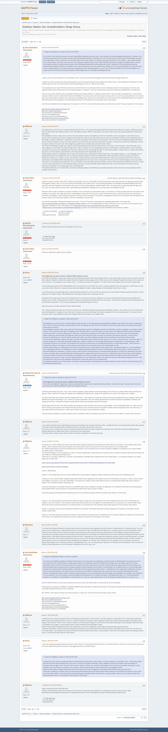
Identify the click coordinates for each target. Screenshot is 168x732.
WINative (28, 126)
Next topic (142, 36)
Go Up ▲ (145, 729)
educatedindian (31, 47)
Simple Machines (34, 729)
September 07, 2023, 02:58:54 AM (52, 685)
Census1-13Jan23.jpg (49, 211)
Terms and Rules (138, 729)
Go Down (25, 41)
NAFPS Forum (29, 8)
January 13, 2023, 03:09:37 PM (50, 47)
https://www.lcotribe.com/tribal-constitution (55, 467)
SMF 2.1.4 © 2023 (24, 729)
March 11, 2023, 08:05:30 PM (49, 552)
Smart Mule (29, 178)
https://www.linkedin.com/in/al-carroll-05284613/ (55, 118)
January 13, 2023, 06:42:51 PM (50, 126)
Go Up (24, 709)
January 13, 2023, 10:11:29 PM (50, 421)
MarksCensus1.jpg (48, 236)
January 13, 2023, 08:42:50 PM (51, 178)
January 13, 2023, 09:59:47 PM (50, 373)
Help (131, 729)
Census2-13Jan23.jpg (65, 211)
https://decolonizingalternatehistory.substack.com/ (56, 109)
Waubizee (29, 525)
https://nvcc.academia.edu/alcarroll (52, 111)
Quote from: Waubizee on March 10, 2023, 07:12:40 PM (61, 556)
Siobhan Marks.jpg (48, 698)
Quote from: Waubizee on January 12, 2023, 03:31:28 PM (61, 52)
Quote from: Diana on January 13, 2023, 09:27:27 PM (60, 377)
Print (144, 41)
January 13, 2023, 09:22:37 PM (51, 223)
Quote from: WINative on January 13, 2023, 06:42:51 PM (61, 319)
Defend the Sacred (32, 373)
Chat (111, 13)
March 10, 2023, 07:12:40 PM (49, 524)
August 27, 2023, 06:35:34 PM (50, 615)
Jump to (119, 717)
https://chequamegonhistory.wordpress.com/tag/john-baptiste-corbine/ (64, 203)
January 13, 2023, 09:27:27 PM (50, 272)
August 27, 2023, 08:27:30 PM (50, 640)
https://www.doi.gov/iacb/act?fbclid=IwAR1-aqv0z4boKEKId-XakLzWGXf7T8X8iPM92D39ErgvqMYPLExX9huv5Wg (78, 463)
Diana (27, 273)
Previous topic (132, 36)
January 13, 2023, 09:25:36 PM (50, 248)
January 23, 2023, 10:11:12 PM (50, 441)
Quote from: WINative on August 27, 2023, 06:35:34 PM (61, 657)
